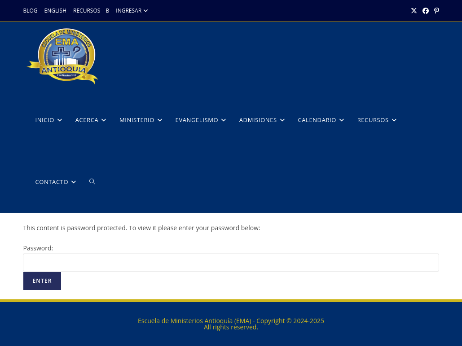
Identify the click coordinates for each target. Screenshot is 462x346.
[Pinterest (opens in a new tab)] (435, 10)
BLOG (30, 10)
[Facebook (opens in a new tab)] (425, 10)
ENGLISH (55, 10)
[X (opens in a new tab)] (414, 10)
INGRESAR (133, 10)
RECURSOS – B (91, 10)
